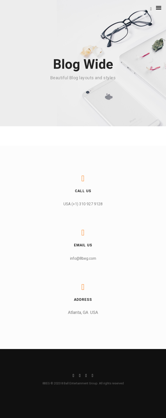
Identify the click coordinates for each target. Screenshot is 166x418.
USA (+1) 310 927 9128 (83, 204)
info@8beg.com (83, 258)
